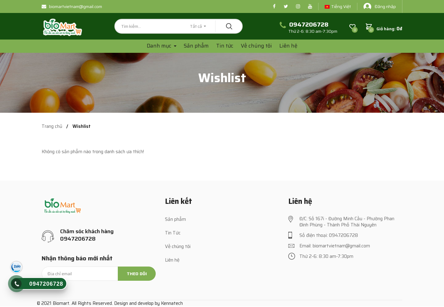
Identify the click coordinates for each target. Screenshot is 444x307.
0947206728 (46, 284)
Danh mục (160, 46)
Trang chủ (52, 126)
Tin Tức (173, 233)
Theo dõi (137, 273)
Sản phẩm (196, 45)
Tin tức (224, 45)
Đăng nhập (380, 6)
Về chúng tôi (256, 45)
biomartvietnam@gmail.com (72, 6)
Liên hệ (288, 45)
